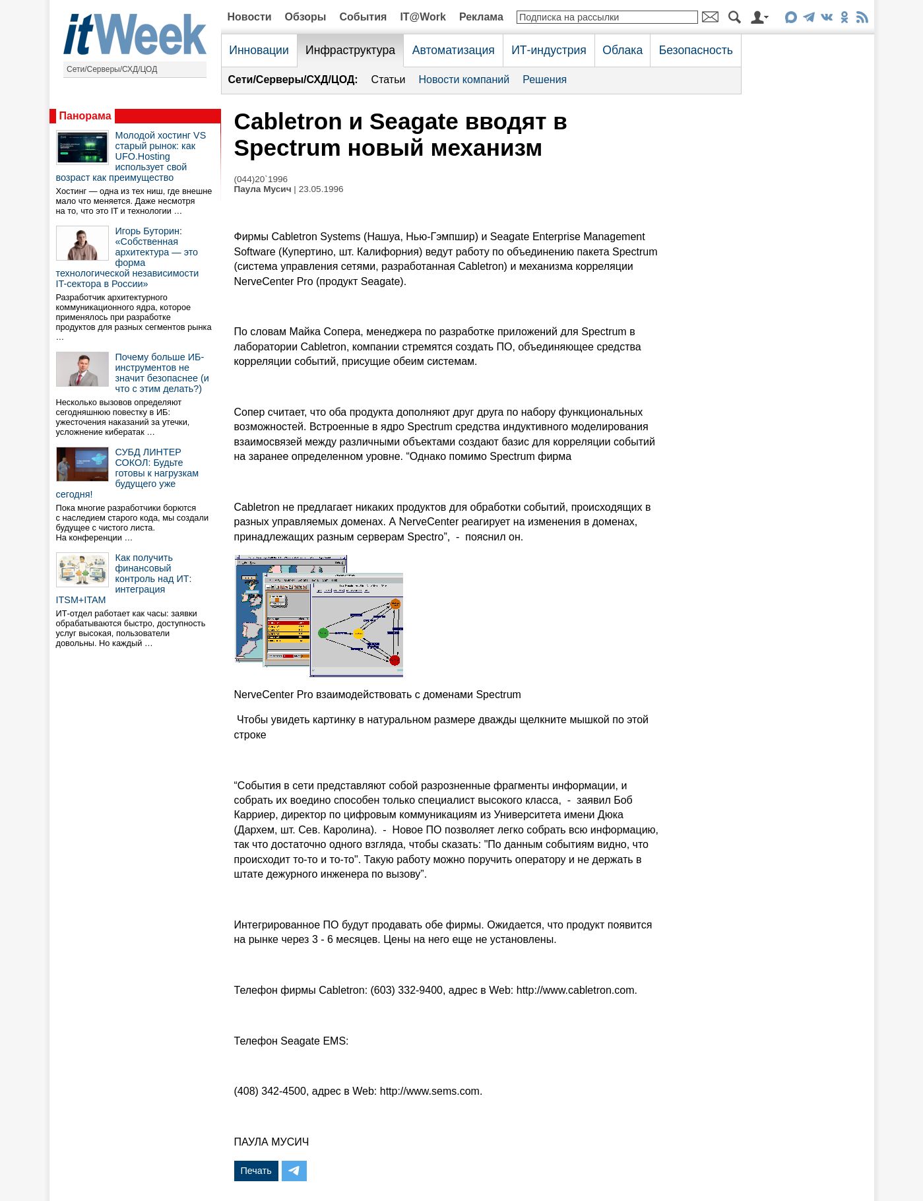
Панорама (85, 115)
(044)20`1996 (261, 179)
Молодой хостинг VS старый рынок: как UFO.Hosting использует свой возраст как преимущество (131, 156)
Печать (256, 1170)
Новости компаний (463, 79)
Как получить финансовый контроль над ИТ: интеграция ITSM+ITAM (124, 578)
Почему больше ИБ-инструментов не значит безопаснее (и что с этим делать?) (162, 373)
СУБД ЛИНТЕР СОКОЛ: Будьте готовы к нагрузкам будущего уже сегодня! (127, 473)
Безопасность (696, 50)
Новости (250, 16)
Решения (545, 79)
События (363, 16)
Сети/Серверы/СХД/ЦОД (112, 69)
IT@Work (423, 16)
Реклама (481, 16)
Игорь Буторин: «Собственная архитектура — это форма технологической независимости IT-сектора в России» (127, 257)
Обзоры (306, 16)
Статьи (388, 79)
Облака (622, 50)
